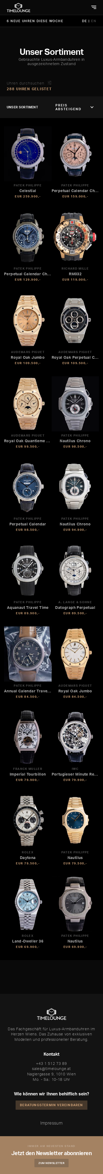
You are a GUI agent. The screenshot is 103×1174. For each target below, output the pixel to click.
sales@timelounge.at (51, 1068)
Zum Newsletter (51, 1163)
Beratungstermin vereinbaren (51, 1105)
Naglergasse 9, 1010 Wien (51, 1074)
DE (85, 21)
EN (93, 21)
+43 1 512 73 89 (51, 1063)
